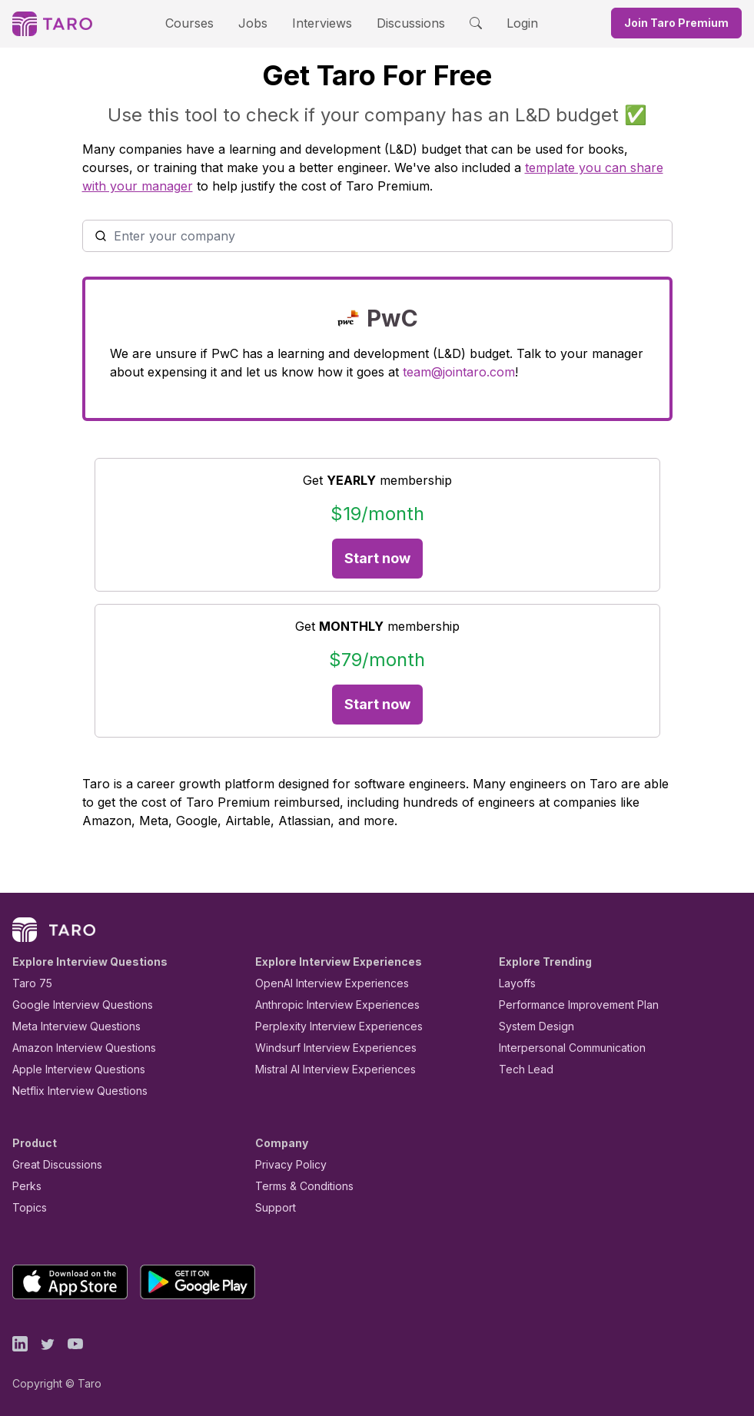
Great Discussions (51, 1164)
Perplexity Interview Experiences (327, 1026)
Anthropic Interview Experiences (326, 1004)
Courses (203, 22)
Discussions (399, 22)
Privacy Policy (286, 1164)
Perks (24, 1186)
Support (272, 1207)
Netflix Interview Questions (72, 1090)
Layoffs (515, 983)
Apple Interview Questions (70, 1069)
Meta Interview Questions (68, 1026)
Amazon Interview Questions (75, 1047)
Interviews (320, 22)
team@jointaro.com (321, 371)
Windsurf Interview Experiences (324, 1047)
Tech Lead (521, 1069)
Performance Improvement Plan (567, 1004)
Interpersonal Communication (563, 1047)
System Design (531, 1026)
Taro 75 (28, 983)
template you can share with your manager (434, 167)
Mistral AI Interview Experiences (327, 1069)
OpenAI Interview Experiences (322, 983)
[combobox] (377, 236)
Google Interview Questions (73, 1004)
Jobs (258, 22)
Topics (26, 1207)
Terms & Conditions (299, 1186)
